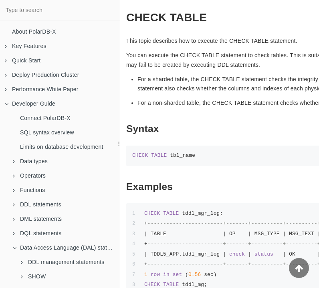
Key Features (25, 46)
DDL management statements (62, 262)
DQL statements (37, 233)
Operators (29, 175)
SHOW (33, 276)
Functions (29, 190)
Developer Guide (30, 103)
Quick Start (22, 60)
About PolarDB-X (34, 31)
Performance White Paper (42, 89)
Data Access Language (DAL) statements (66, 247)
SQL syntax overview (47, 132)
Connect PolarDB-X (45, 118)
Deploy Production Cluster (42, 75)
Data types (30, 161)
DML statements (37, 219)
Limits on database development (61, 147)
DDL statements (37, 204)
